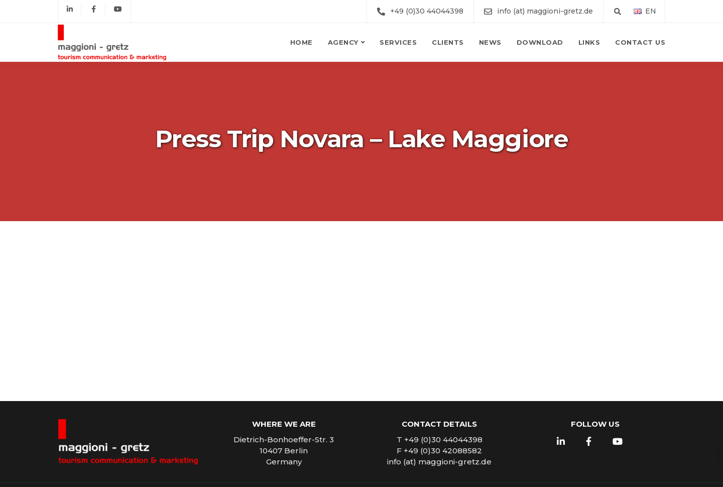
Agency (343, 42)
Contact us (640, 42)
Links (589, 42)
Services (398, 42)
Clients (448, 42)
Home (301, 42)
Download (540, 42)
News (490, 42)
